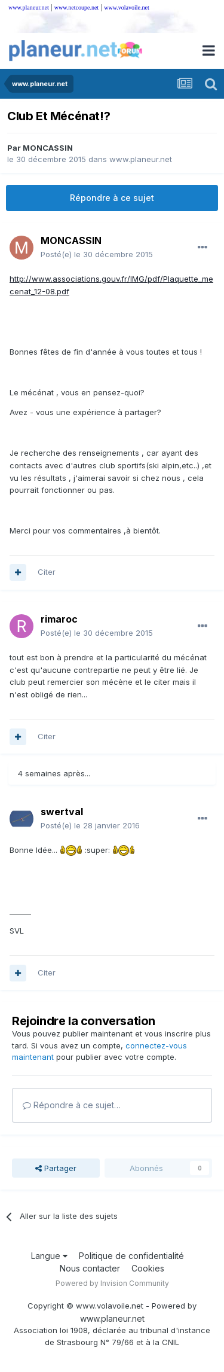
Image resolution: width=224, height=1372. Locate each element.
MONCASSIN (48, 148)
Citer (47, 572)
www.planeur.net (28, 7)
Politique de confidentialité (131, 1256)
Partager (55, 1168)
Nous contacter (90, 1268)
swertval (62, 812)
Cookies (147, 1268)
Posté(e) (97, 254)
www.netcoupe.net (76, 7)
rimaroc (59, 619)
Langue (49, 1256)
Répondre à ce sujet (112, 198)
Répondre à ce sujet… (72, 1105)
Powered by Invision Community (112, 1283)
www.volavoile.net (126, 7)
